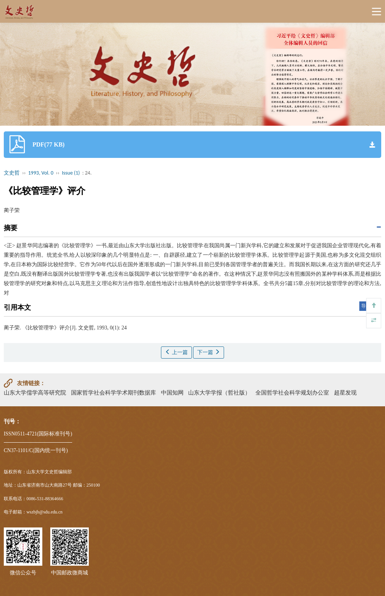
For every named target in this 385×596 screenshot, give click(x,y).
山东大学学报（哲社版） (219, 392)
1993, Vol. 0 (41, 173)
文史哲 (12, 173)
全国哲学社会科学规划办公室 (292, 392)
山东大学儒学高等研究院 (35, 392)
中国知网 (172, 392)
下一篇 (208, 352)
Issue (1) (71, 173)
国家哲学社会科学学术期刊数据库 (113, 392)
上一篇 (176, 352)
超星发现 (345, 392)
